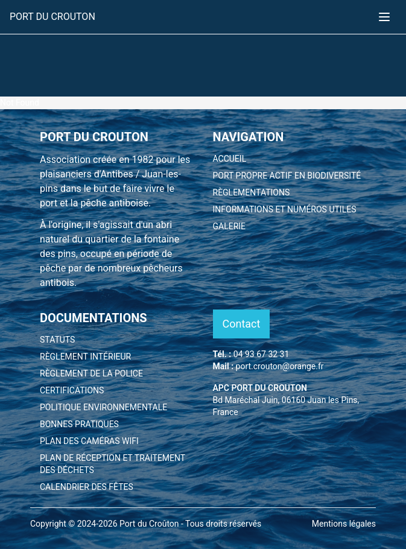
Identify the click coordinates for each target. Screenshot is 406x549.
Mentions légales (344, 523)
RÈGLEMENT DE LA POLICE (91, 373)
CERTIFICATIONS (72, 390)
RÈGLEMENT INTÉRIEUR (85, 356)
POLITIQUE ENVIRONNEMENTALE (103, 407)
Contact (242, 323)
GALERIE (229, 226)
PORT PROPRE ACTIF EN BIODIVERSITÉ (287, 175)
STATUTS (57, 339)
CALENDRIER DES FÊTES (86, 487)
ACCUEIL (230, 158)
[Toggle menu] (384, 17)
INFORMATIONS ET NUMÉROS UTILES (285, 209)
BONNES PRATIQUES (79, 424)
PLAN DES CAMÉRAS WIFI (89, 441)
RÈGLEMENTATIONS (251, 192)
